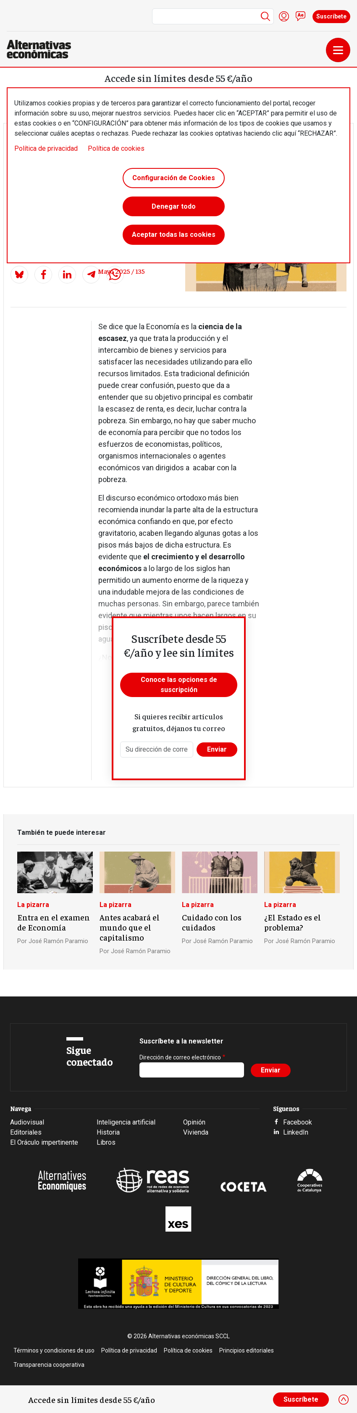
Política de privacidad (46, 148)
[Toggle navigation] (338, 50)
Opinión (194, 1122)
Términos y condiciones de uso (53, 1350)
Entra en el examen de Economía (53, 922)
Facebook (297, 1122)
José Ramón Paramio (58, 941)
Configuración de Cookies (173, 178)
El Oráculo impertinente (44, 1142)
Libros (106, 1142)
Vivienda (195, 1132)
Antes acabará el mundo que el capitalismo (130, 927)
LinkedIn (295, 1132)
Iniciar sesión (284, 16)
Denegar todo (174, 206)
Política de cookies (116, 148)
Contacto (301, 16)
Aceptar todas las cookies (173, 235)
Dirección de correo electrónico (180, 1057)
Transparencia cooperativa (48, 1364)
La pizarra (33, 905)
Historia (108, 1132)
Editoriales (26, 1132)
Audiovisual (27, 1122)
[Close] (343, 1399)
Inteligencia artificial (126, 1122)
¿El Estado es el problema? (292, 922)
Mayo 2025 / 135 (121, 271)
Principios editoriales (246, 1350)
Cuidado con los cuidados (212, 922)
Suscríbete (331, 16)
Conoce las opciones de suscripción (179, 685)
